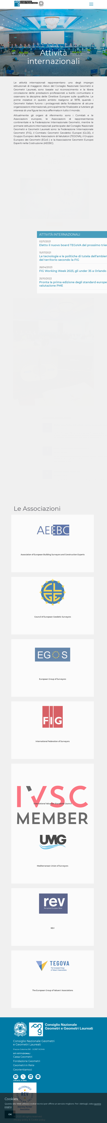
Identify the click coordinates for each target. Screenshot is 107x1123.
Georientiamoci (22, 1069)
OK (10, 1114)
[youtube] (38, 1076)
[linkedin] (30, 1076)
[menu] (91, 4)
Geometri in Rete (23, 1065)
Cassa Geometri (22, 1056)
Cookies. (12, 1099)
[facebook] (15, 1076)
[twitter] (23, 1076)
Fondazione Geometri (26, 1061)
